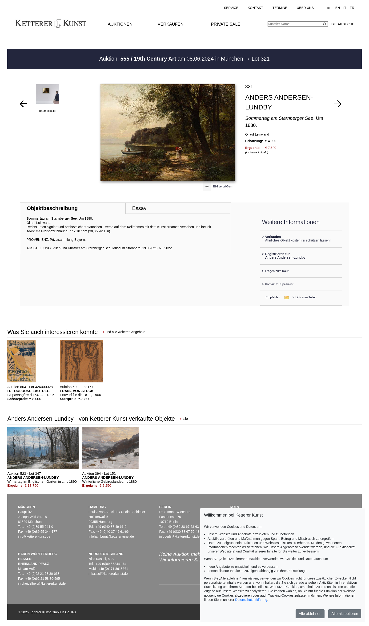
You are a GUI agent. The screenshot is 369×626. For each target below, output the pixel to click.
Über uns (305, 8)
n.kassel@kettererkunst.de (108, 573)
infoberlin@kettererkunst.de (179, 536)
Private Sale (225, 24)
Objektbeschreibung (52, 208)
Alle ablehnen (310, 614)
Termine (280, 8)
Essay (139, 208)
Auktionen (120, 24)
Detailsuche (342, 24)
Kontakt (255, 8)
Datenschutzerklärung (251, 600)
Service (231, 8)
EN (337, 8)
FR (352, 8)
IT (344, 8)
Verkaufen (171, 24)
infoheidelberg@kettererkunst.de (42, 583)
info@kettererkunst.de (34, 536)
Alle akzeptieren (344, 614)
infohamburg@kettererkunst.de (111, 536)
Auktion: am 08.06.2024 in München (172, 59)
